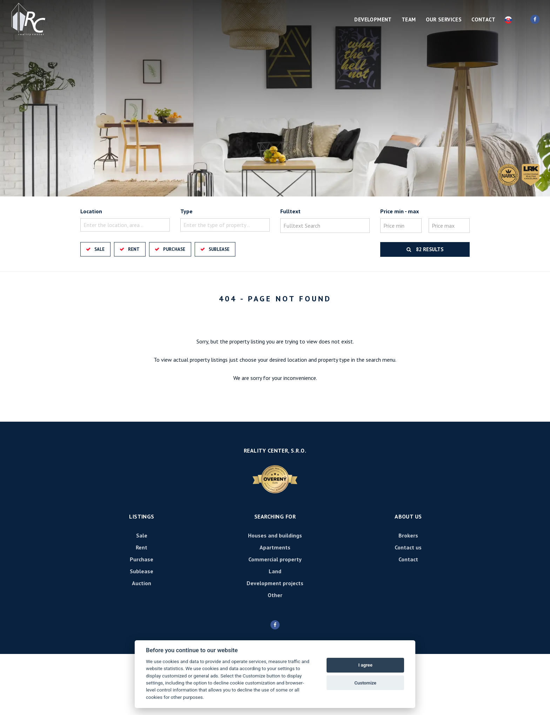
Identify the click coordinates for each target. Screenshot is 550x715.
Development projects (275, 583)
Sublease (219, 249)
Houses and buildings (275, 535)
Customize (365, 683)
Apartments (275, 547)
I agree (365, 665)
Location (91, 211)
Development (372, 19)
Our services (444, 19)
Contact (483, 19)
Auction (141, 583)
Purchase (174, 249)
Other (275, 595)
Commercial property (275, 559)
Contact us (408, 547)
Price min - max (399, 211)
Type (186, 211)
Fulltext (290, 211)
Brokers (408, 535)
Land (275, 571)
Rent (134, 249)
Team (409, 19)
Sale (99, 249)
